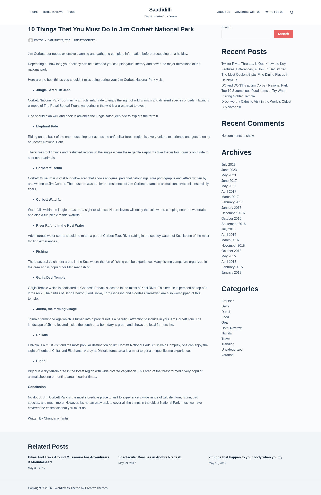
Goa (225, 322)
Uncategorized (85, 40)
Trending (228, 344)
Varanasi (228, 355)
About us (223, 12)
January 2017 (231, 207)
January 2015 (231, 272)
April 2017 (229, 191)
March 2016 (230, 240)
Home (34, 12)
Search (226, 27)
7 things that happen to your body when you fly (245, 457)
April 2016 (229, 234)
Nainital (227, 333)
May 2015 (229, 256)
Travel (226, 339)
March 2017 (230, 197)
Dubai (226, 312)
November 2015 (233, 245)
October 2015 (231, 251)
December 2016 (233, 213)
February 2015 (232, 267)
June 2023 (229, 170)
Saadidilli (160, 9)
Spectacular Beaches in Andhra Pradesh (149, 457)
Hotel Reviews (53, 12)
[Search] (291, 12)
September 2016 (234, 224)
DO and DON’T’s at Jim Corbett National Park (255, 85)
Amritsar (228, 301)
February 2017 (232, 202)
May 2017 (229, 186)
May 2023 (229, 175)
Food (72, 12)
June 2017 (229, 180)
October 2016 (231, 218)
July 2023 (229, 164)
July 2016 (229, 229)
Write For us (274, 12)
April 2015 (229, 261)
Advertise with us (247, 12)
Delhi (225, 306)
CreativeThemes (96, 488)
